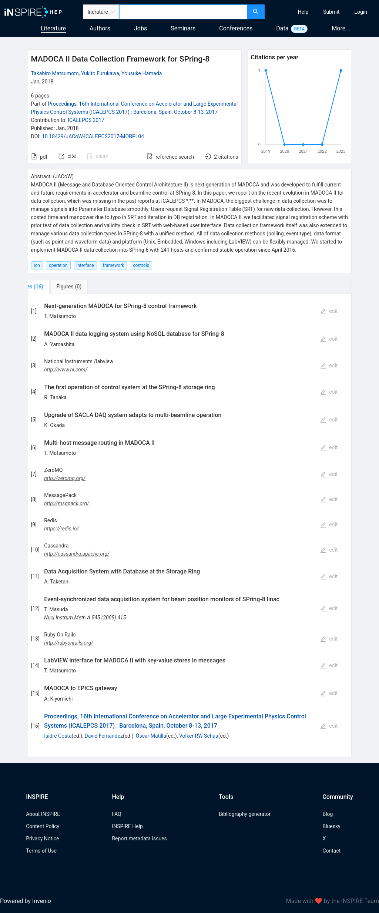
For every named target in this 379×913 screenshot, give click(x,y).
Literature (53, 28)
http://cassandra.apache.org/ (77, 554)
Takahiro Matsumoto (55, 73)
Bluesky (331, 826)
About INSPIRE (43, 814)
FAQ (116, 814)
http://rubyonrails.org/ (68, 643)
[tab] (52, 286)
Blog (327, 814)
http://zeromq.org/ (64, 478)
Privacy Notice (42, 838)
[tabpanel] (190, 525)
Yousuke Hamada (141, 73)
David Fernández (104, 736)
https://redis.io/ (61, 529)
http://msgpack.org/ (66, 503)
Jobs (140, 28)
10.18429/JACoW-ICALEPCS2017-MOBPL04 (93, 136)
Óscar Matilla (151, 736)
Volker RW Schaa (198, 736)
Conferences (235, 28)
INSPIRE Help (127, 826)
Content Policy (42, 826)
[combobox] (183, 11)
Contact (331, 851)
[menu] (323, 12)
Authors (100, 28)
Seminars (183, 28)
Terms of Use (41, 851)
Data (282, 28)
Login (360, 12)
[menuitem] (303, 12)
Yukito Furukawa (100, 73)
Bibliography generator (245, 814)
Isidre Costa (57, 736)
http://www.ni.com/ (65, 370)
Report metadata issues (139, 838)
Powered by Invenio (25, 900)
